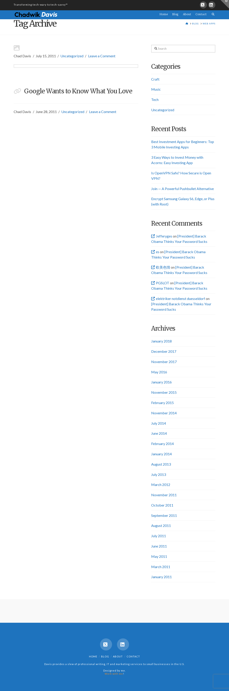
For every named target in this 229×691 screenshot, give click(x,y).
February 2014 (162, 443)
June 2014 (159, 433)
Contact (133, 656)
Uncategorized (71, 56)
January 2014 (161, 454)
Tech (155, 99)
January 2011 (161, 577)
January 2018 (161, 341)
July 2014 (158, 423)
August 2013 (161, 464)
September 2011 (164, 515)
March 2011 (160, 567)
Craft (155, 79)
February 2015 (162, 402)
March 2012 (160, 484)
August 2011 (161, 525)
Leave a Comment (101, 56)
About (118, 656)
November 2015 (164, 392)
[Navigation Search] (212, 11)
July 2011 (158, 536)
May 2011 (159, 556)
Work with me (114, 673)
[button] (225, 4)
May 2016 (159, 372)
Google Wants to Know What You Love (78, 91)
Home (93, 656)
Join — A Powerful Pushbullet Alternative (182, 188)
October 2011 (162, 505)
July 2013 (158, 474)
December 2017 (163, 351)
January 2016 (161, 382)
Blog (105, 656)
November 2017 (164, 361)
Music (156, 89)
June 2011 (159, 546)
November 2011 (164, 495)
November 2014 (164, 413)
